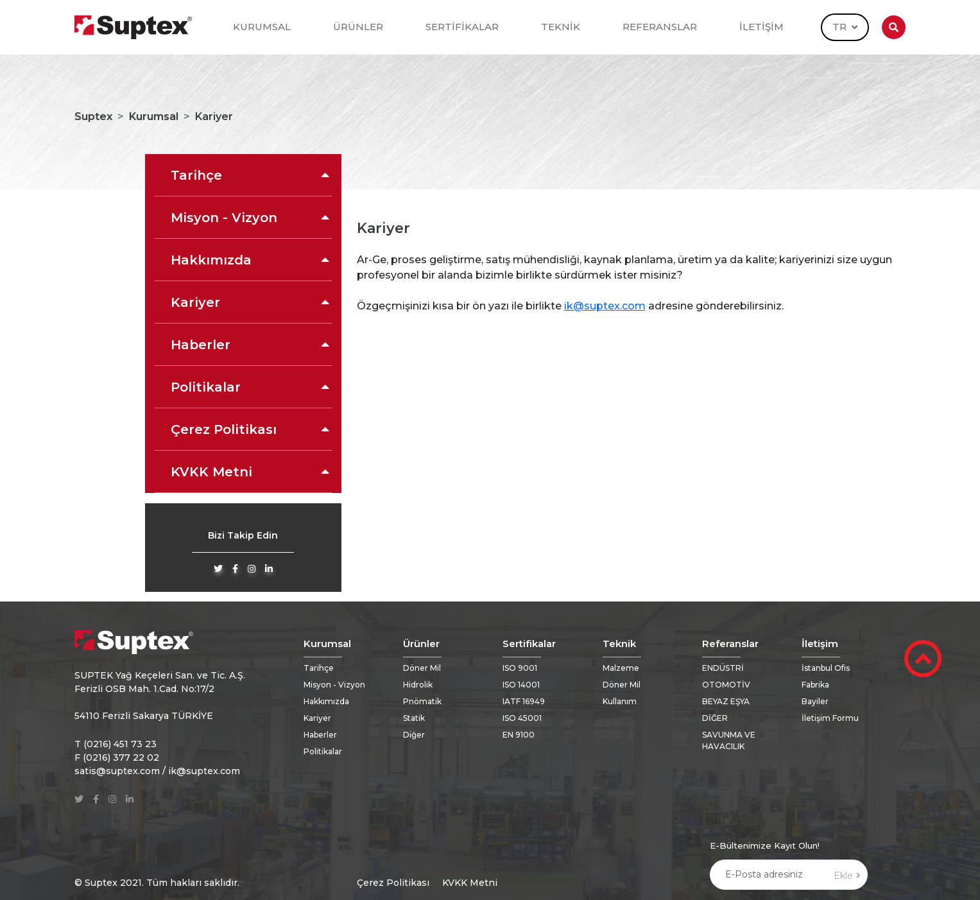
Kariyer (251, 302)
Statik (414, 718)
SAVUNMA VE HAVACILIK (728, 740)
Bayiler (815, 701)
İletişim (820, 643)
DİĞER (715, 718)
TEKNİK (560, 27)
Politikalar (251, 387)
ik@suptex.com (605, 306)
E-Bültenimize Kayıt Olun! (765, 845)
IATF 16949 (524, 701)
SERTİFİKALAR (462, 27)
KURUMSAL (262, 27)
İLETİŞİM (761, 27)
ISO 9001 (520, 668)
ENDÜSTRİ (723, 668)
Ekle (847, 875)
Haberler (251, 344)
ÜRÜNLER (358, 27)
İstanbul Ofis (826, 668)
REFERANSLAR (660, 27)
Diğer (414, 735)
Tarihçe (251, 175)
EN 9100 (519, 735)
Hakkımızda (251, 260)
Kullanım (620, 701)
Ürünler (421, 643)
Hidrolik (418, 684)
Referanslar (730, 643)
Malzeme (621, 668)
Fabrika (815, 684)
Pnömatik (422, 701)
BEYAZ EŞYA (726, 701)
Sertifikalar (529, 643)
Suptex (93, 116)
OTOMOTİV (726, 684)
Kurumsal (153, 116)
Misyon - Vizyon (251, 217)
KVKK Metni (251, 472)
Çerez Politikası (251, 429)
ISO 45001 (522, 718)
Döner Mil (422, 668)
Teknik (619, 643)
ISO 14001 (521, 684)
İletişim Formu (830, 718)
